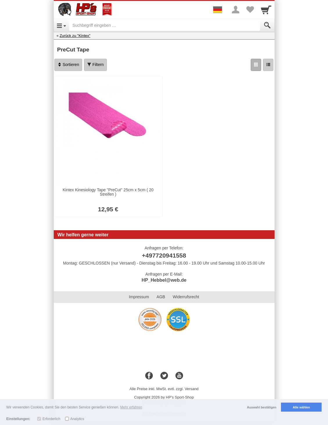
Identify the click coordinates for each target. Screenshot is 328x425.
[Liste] (268, 65)
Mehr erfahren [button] (131, 407)
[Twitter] (164, 375)
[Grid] (256, 65)
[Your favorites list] (250, 9)
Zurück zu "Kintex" (75, 35)
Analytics (77, 419)
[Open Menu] (61, 25)
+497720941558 (164, 255)
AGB (161, 296)
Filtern (95, 64)
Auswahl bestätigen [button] (261, 407)
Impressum (139, 296)
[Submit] (267, 25)
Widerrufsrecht (186, 296)
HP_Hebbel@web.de (163, 280)
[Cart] (266, 9)
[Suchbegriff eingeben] (164, 25)
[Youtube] (179, 375)
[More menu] (235, 9)
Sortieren (68, 64)
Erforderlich (51, 419)
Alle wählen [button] (301, 407)
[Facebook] (149, 375)
